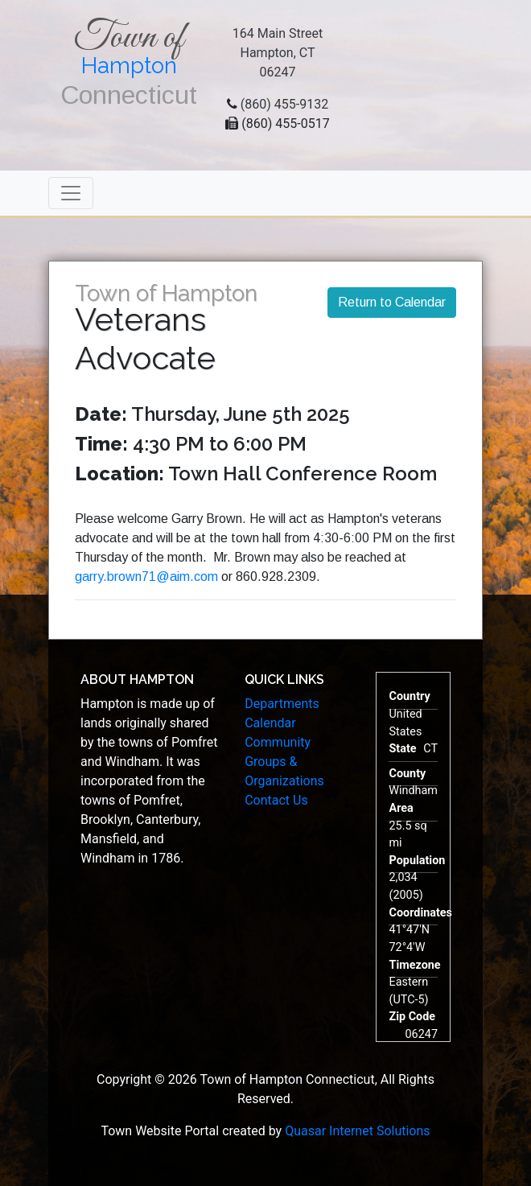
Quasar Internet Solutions (357, 1131)
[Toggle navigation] (70, 193)
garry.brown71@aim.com (146, 576)
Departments (282, 703)
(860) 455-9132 (284, 104)
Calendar (270, 723)
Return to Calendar (392, 302)
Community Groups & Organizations (284, 762)
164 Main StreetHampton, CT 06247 (278, 53)
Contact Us (276, 800)
